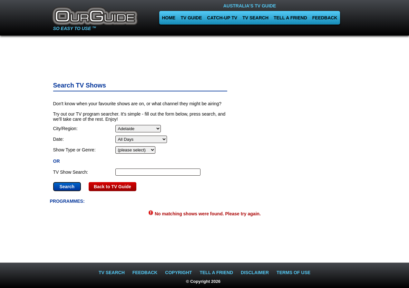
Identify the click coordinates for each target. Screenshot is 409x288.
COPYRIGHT (178, 272)
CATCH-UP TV (222, 17)
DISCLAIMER (255, 272)
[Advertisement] (204, 56)
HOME (168, 17)
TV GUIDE (191, 17)
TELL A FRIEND (290, 17)
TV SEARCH (255, 17)
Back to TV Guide (112, 186)
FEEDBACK (324, 17)
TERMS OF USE (293, 272)
